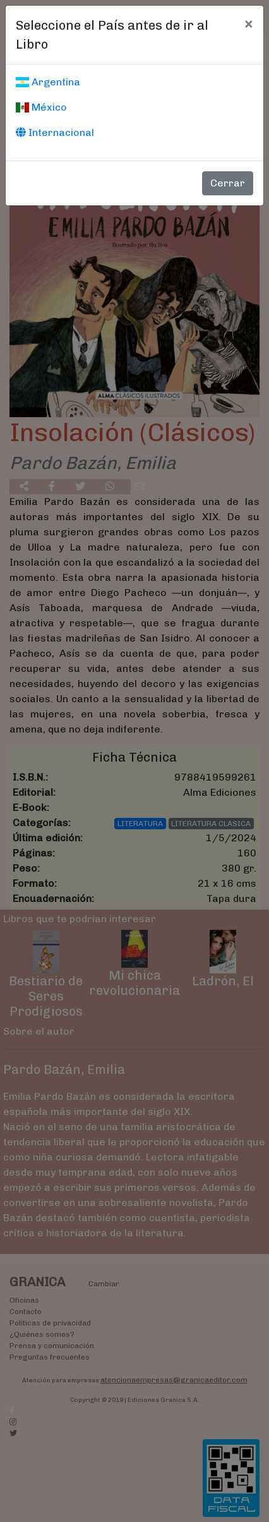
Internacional (55, 132)
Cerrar (227, 183)
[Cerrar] (248, 23)
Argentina (48, 82)
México (41, 107)
